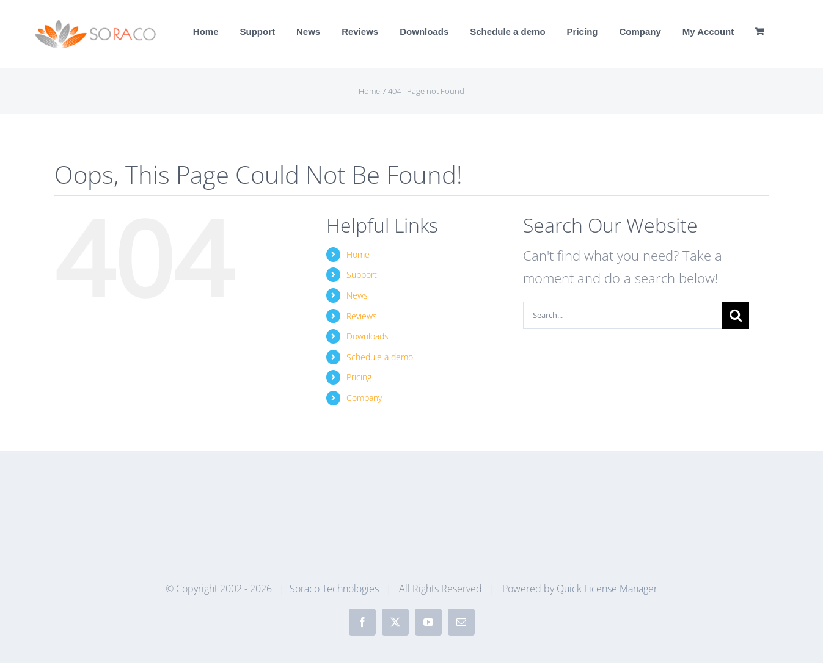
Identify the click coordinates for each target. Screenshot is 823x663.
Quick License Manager (607, 588)
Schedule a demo (379, 357)
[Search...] (622, 315)
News (357, 295)
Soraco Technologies (334, 588)
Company (364, 398)
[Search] (735, 315)
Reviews (361, 316)
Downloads (367, 336)
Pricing (358, 377)
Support (361, 274)
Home (358, 254)
